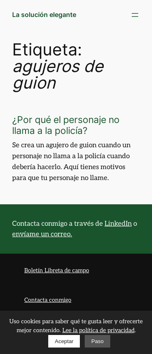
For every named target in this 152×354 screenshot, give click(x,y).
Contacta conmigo (47, 300)
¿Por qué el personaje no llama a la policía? (66, 125)
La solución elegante (44, 15)
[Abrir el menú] (135, 15)
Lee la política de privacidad (98, 330)
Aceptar (64, 341)
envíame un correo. (42, 234)
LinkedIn (118, 224)
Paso (97, 341)
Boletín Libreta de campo (56, 270)
